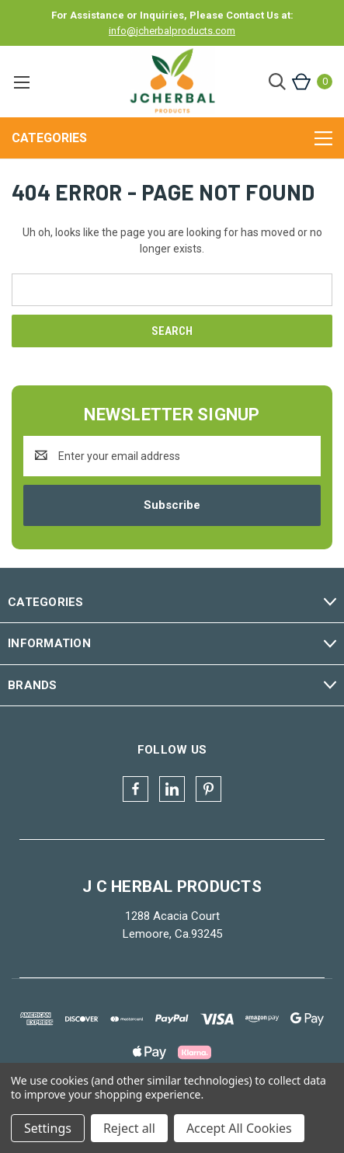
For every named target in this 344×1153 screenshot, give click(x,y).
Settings (47, 1128)
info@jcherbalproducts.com (172, 31)
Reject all (129, 1128)
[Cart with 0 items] (311, 82)
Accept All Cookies (239, 1128)
